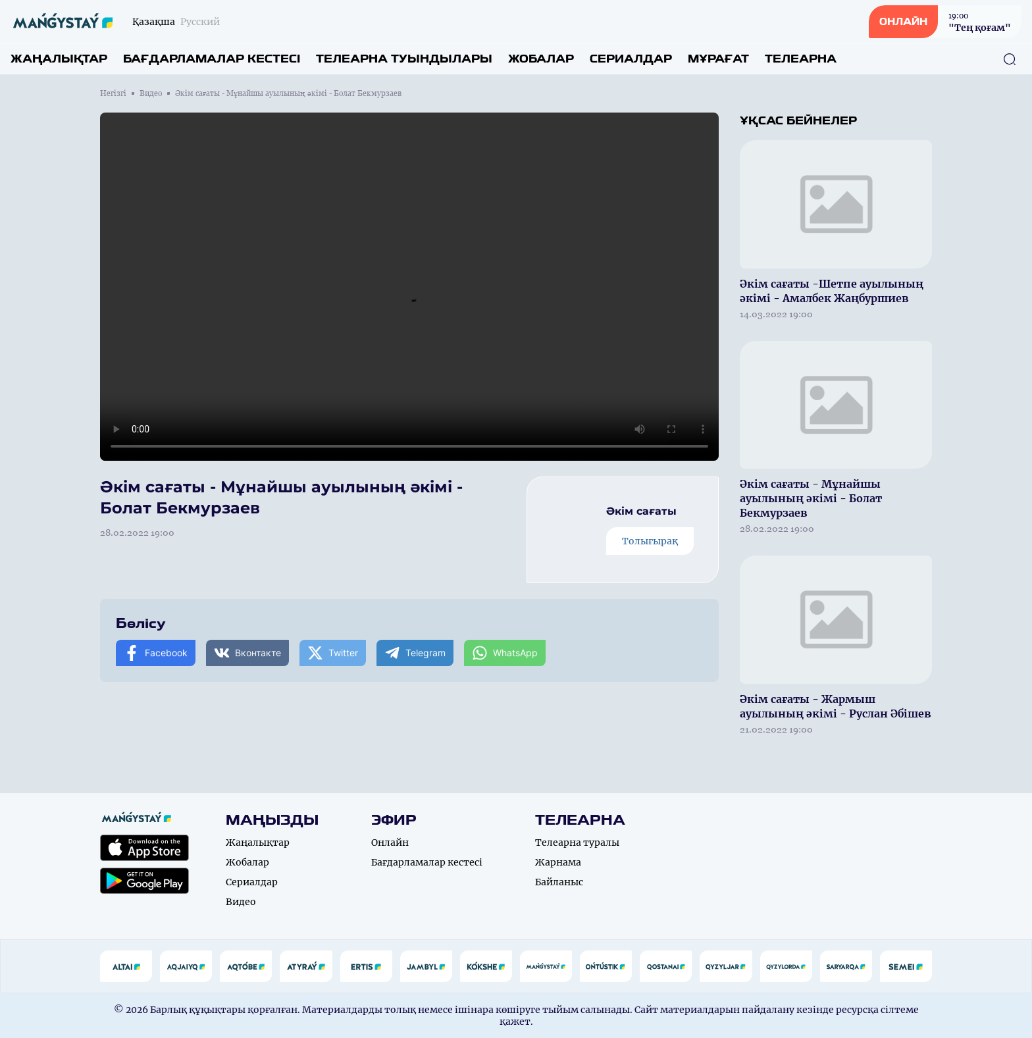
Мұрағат (718, 59)
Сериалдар (631, 59)
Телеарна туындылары (404, 59)
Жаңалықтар (59, 59)
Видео (151, 93)
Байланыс (559, 882)
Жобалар (541, 59)
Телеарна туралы (577, 842)
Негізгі (113, 93)
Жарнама (558, 862)
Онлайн (390, 842)
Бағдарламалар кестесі (211, 59)
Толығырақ (650, 541)
